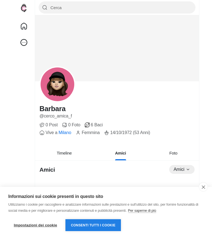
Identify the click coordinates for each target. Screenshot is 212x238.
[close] (203, 187)
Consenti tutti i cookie (93, 225)
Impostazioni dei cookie (35, 225)
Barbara (52, 109)
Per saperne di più (142, 210)
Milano (65, 132)
